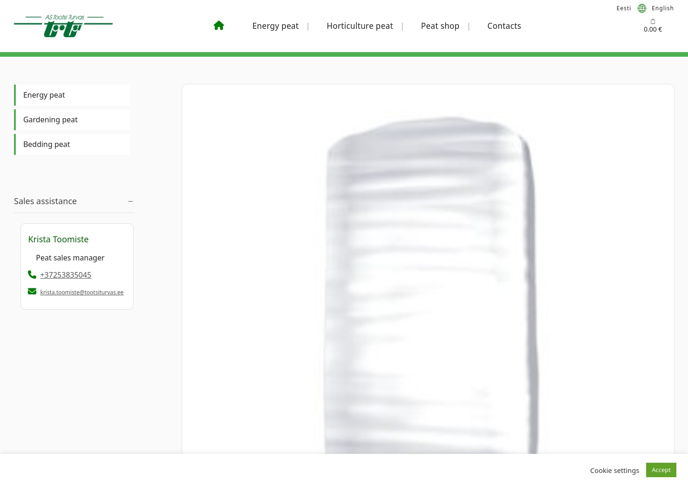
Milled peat (303, 191)
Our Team (477, 415)
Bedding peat (46, 144)
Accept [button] (661, 470)
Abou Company (485, 398)
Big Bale (196, 191)
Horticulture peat (360, 25)
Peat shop (440, 25)
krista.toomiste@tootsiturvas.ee (81, 292)
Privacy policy (191, 415)
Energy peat (275, 25)
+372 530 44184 (342, 415)
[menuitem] (624, 7)
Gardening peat (50, 119)
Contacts (504, 25)
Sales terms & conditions (209, 398)
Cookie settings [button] (614, 470)
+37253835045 (59, 275)
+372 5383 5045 (51, 398)
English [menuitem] (663, 8)
